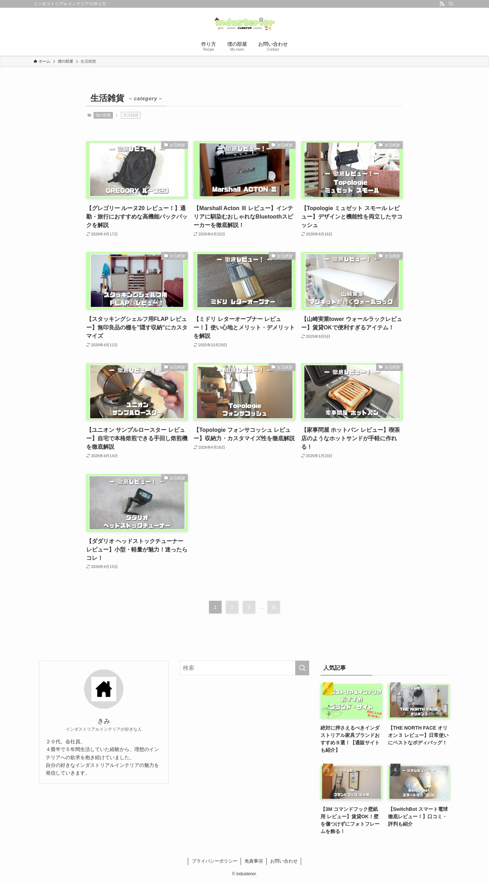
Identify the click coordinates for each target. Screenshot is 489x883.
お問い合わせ (284, 861)
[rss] (441, 4)
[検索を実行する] (302, 668)
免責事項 (254, 861)
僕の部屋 (103, 115)
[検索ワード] (244, 668)
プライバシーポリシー (214, 861)
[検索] (451, 4)
